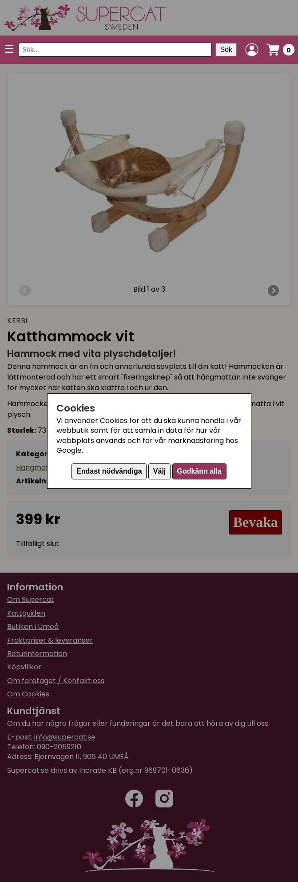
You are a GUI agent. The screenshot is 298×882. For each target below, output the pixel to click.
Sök (226, 49)
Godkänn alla (199, 471)
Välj (159, 471)
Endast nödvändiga (109, 471)
